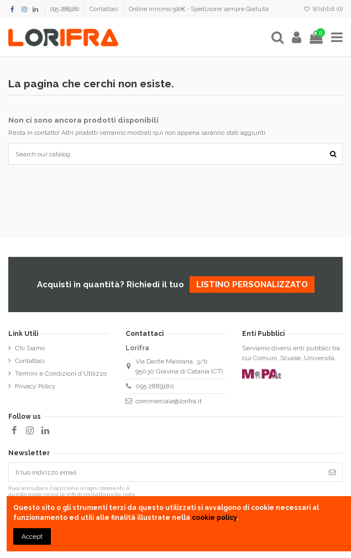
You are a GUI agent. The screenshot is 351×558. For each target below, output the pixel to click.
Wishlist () (323, 9)
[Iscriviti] (332, 472)
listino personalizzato (252, 284)
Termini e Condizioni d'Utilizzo (61, 373)
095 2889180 (65, 9)
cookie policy (214, 518)
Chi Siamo (30, 348)
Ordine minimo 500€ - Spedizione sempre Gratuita (199, 9)
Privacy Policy (35, 386)
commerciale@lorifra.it (168, 401)
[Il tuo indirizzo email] (165, 472)
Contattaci (105, 9)
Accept (32, 536)
